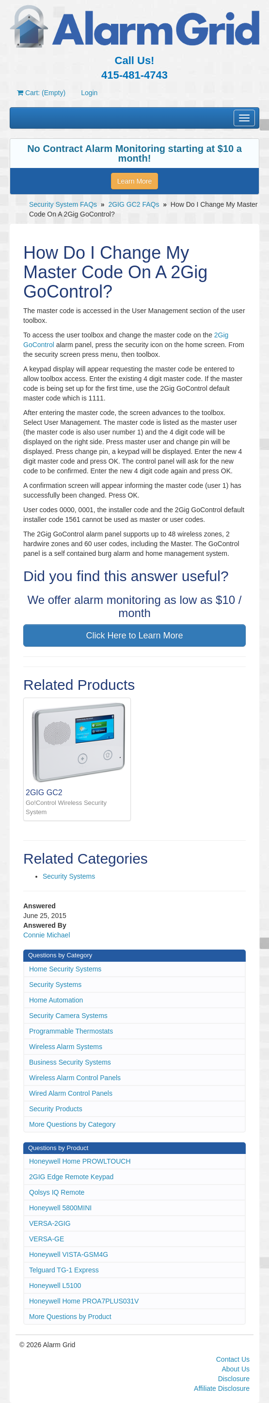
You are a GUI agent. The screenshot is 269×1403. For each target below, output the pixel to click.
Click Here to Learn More (134, 635)
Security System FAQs (63, 204)
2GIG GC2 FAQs (133, 204)
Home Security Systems (65, 969)
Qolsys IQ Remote (56, 1192)
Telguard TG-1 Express (64, 1270)
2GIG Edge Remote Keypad (71, 1177)
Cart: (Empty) (41, 93)
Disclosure (234, 1379)
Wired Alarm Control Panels (70, 1093)
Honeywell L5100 (55, 1285)
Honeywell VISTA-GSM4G (68, 1254)
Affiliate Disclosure (222, 1388)
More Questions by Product (70, 1316)
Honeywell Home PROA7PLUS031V (84, 1301)
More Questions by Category (72, 1124)
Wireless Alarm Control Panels (75, 1078)
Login (89, 93)
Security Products (55, 1109)
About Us (236, 1369)
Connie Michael (46, 935)
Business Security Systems (70, 1062)
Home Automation (56, 1000)
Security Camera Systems (68, 1015)
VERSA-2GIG (50, 1223)
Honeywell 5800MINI (60, 1208)
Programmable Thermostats (71, 1031)
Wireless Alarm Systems (65, 1047)
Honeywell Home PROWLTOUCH (80, 1161)
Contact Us (233, 1359)
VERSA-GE (46, 1239)
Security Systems (69, 876)
